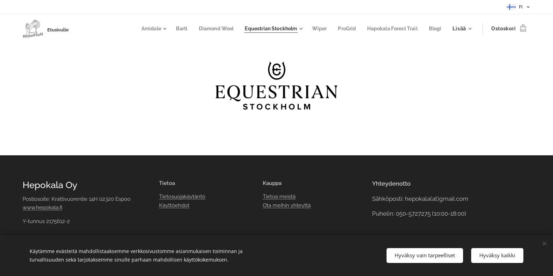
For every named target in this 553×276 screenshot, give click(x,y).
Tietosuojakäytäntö (182, 196)
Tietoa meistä (279, 196)
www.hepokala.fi (42, 207)
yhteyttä (300, 205)
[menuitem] (140, 28)
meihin (281, 205)
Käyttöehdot (174, 205)
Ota (268, 205)
